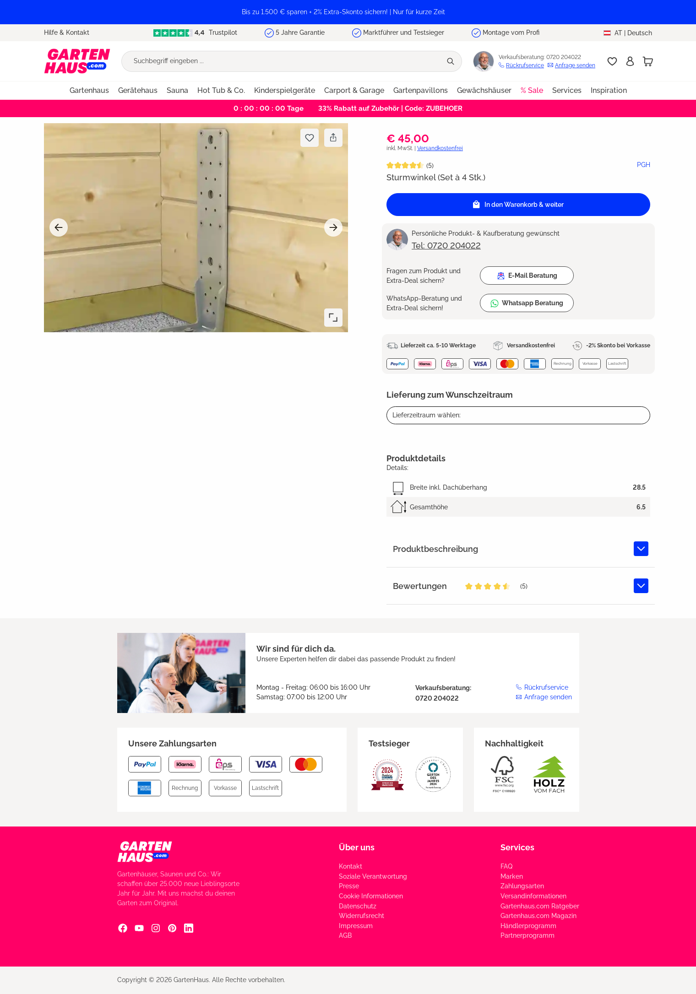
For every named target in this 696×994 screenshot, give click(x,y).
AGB (345, 935)
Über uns (357, 847)
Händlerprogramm (528, 925)
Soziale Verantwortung (373, 876)
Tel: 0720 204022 (446, 245)
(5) (430, 165)
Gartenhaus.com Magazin (538, 915)
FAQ (506, 866)
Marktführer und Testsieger (403, 32)
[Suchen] (451, 61)
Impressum (356, 925)
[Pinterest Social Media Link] (172, 928)
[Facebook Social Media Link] (122, 928)
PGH (643, 164)
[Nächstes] (333, 227)
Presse (349, 886)
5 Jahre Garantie (300, 32)
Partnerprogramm (527, 935)
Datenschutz (357, 906)
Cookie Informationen (371, 896)
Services (517, 847)
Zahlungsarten (522, 886)
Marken (511, 876)
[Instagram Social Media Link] (155, 928)
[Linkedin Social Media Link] (188, 928)
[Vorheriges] (58, 227)
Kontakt (350, 866)
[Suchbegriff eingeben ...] (281, 61)
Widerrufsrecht (361, 915)
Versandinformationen (533, 896)
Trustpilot (195, 33)
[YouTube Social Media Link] (139, 928)
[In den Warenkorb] (518, 204)
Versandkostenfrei (440, 148)
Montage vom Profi (511, 32)
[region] (348, 12)
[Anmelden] (630, 61)
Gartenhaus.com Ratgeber (539, 906)
